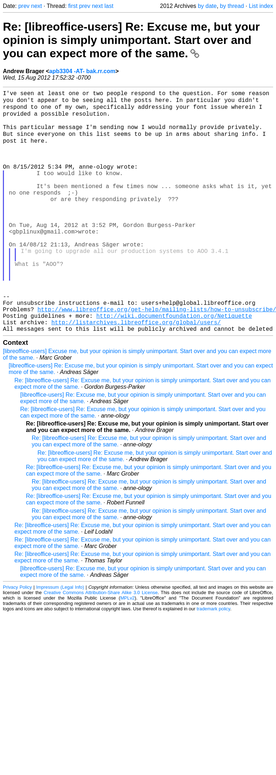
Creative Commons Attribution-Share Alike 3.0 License (100, 643)
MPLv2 (127, 648)
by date (207, 6)
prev (24, 6)
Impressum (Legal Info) (60, 638)
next (36, 6)
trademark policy (213, 659)
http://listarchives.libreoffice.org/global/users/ (136, 371)
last (108, 6)
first (72, 6)
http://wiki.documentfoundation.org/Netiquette (174, 364)
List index (261, 6)
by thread (232, 6)
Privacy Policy (17, 638)
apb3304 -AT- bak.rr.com (82, 71)
